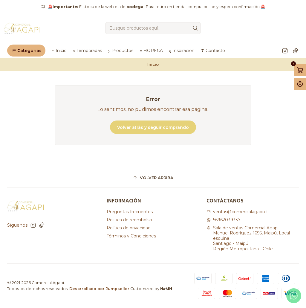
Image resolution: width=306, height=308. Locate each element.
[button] (26, 51)
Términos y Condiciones (131, 236)
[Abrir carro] (300, 70)
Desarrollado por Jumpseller (99, 288)
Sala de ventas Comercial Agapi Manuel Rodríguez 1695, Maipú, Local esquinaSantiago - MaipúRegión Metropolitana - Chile (248, 238)
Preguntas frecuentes (130, 211)
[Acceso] (300, 84)
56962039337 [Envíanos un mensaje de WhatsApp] (223, 219)
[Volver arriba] (153, 178)
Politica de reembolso (129, 219)
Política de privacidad (129, 228)
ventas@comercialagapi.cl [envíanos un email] (236, 211)
